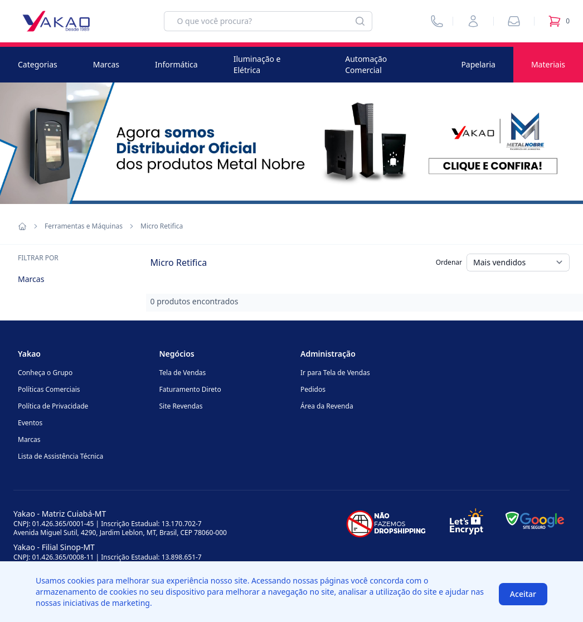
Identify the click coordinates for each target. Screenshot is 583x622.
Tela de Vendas (182, 372)
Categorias (37, 64)
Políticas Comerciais (49, 389)
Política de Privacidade (53, 406)
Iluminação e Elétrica (257, 64)
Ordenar (449, 262)
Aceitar (523, 594)
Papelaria (478, 64)
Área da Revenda (326, 406)
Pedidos (312, 389)
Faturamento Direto (190, 389)
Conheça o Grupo (45, 372)
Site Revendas (181, 406)
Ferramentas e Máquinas (84, 226)
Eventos (30, 422)
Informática (176, 64)
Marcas (106, 64)
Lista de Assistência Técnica (60, 456)
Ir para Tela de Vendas (335, 372)
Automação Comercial (366, 64)
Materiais (548, 64)
